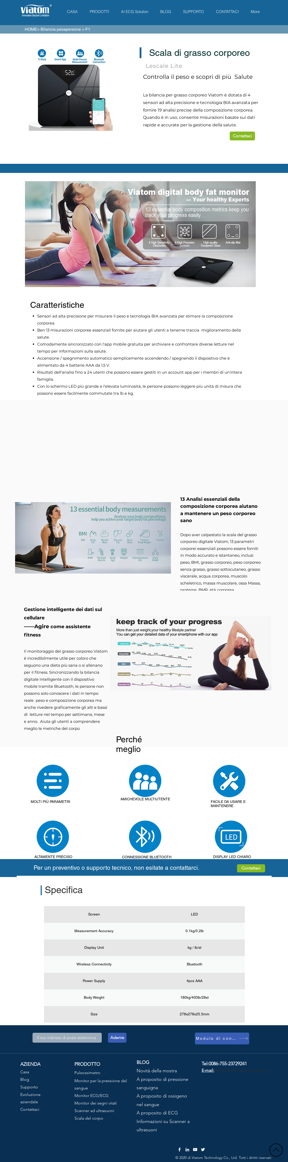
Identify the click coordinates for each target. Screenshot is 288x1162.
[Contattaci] (242, 136)
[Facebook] (179, 1149)
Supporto (29, 1087)
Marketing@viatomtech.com (241, 1070)
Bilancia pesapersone (61, 29)
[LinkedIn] (187, 1149)
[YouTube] (195, 1149)
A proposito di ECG (157, 1113)
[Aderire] (117, 1038)
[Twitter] (203, 1149)
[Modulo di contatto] (222, 1038)
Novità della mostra (157, 1071)
